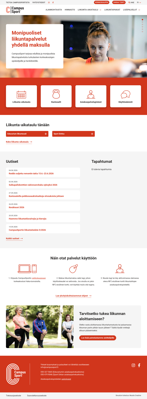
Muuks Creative (135, 395)
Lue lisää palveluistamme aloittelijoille (97, 338)
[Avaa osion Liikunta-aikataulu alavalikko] (100, 10)
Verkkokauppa (101, 2)
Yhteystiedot (38, 2)
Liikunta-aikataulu (88, 10)
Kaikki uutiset (12, 238)
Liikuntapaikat (112, 10)
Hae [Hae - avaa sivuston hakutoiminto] (131, 2)
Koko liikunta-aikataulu (17, 142)
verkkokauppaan (39, 278)
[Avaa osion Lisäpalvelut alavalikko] (139, 10)
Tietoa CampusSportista (18, 2)
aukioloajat (66, 379)
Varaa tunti (119, 2)
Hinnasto (70, 10)
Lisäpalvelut (130, 10)
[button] (142, 19)
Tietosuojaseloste (13, 395)
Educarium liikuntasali (16, 134)
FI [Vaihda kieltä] (138, 2)
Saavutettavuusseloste (36, 395)
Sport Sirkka (59, 134)
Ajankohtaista (54, 10)
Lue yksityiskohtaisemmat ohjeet (72, 295)
